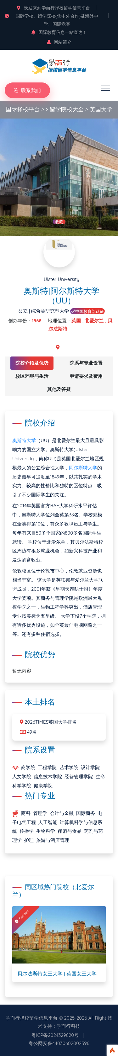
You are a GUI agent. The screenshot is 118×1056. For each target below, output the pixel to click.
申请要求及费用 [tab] (86, 376)
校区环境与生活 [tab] (31, 376)
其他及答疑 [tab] (59, 389)
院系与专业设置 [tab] (86, 363)
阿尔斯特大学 (83, 468)
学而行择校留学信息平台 (32, 1018)
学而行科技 (68, 1026)
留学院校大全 (67, 109)
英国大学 (101, 109)
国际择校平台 (23, 109)
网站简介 (59, 42)
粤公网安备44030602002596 (59, 1043)
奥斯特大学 (24, 440)
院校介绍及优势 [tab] (31, 363)
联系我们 (27, 90)
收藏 (59, 221)
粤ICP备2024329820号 (55, 1035)
